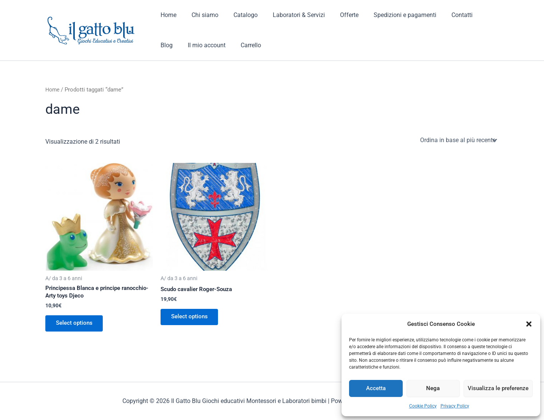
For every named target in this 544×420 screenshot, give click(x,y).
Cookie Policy (423, 406)
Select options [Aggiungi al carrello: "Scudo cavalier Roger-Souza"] (191, 317)
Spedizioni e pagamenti (388, 15)
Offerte (335, 15)
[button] (529, 324)
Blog (471, 15)
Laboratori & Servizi (288, 15)
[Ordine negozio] (458, 139)
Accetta (376, 388)
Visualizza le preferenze (498, 388)
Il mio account (178, 45)
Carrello (219, 45)
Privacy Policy (454, 406)
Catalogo (238, 15)
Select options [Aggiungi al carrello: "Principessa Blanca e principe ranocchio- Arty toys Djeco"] (76, 324)
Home (167, 15)
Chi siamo (200, 15)
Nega (433, 388)
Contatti (442, 15)
